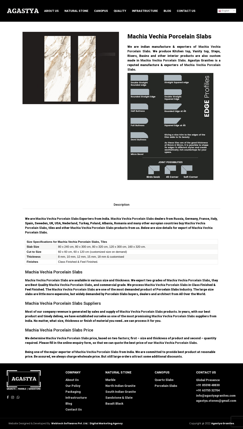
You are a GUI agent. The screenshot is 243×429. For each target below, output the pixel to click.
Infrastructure (145, 11)
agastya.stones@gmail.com (216, 400)
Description (121, 204)
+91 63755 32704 (208, 390)
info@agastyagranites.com (216, 395)
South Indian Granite (120, 391)
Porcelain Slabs (166, 386)
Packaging (73, 391)
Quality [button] (120, 11)
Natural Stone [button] (76, 11)
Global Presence (208, 380)
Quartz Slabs (164, 380)
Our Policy (72, 386)
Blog (167, 11)
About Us (51, 11)
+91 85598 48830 (208, 385)
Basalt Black (114, 403)
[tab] (121, 205)
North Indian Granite (120, 386)
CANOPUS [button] (101, 11)
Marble (110, 380)
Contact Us (186, 11)
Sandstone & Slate (118, 397)
